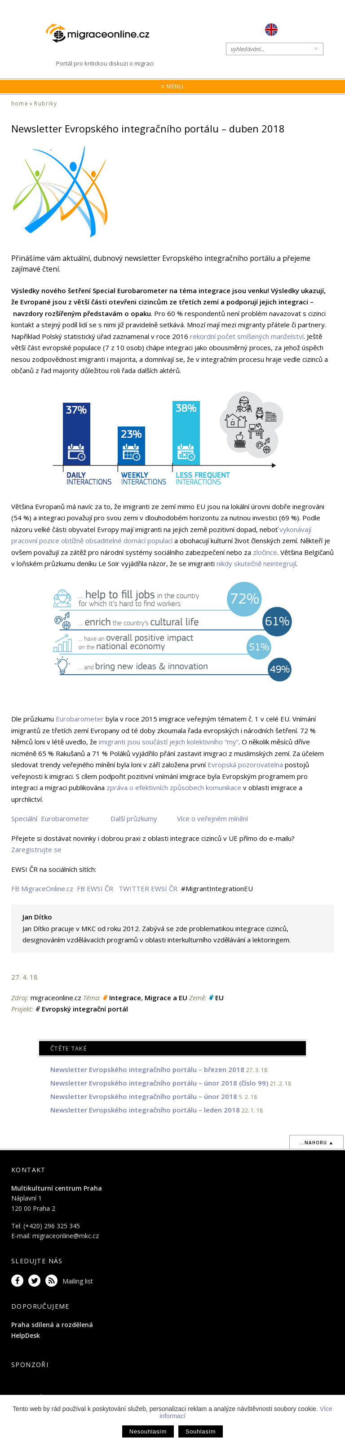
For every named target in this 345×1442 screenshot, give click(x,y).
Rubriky (45, 103)
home (19, 103)
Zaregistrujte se (36, 849)
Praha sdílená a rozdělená (52, 1324)
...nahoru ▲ (316, 1142)
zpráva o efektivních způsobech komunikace (173, 787)
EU (219, 997)
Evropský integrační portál (85, 1008)
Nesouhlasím (148, 1431)
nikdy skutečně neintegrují (256, 563)
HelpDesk (25, 1335)
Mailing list (77, 1281)
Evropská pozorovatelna (245, 764)
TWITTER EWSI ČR (148, 888)
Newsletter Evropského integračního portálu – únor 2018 (143, 1096)
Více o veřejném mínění (212, 818)
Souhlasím (201, 1431)
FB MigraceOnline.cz (42, 888)
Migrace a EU (166, 997)
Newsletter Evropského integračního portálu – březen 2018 (147, 1069)
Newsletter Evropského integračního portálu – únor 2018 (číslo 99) (159, 1082)
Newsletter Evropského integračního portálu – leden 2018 (145, 1109)
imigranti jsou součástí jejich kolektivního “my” (169, 741)
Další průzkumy (134, 818)
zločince (265, 552)
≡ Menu (172, 86)
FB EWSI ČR (95, 888)
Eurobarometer (80, 718)
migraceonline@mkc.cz (65, 1235)
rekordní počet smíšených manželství (247, 336)
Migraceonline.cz (102, 33)
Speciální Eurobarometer (50, 818)
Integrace (125, 997)
